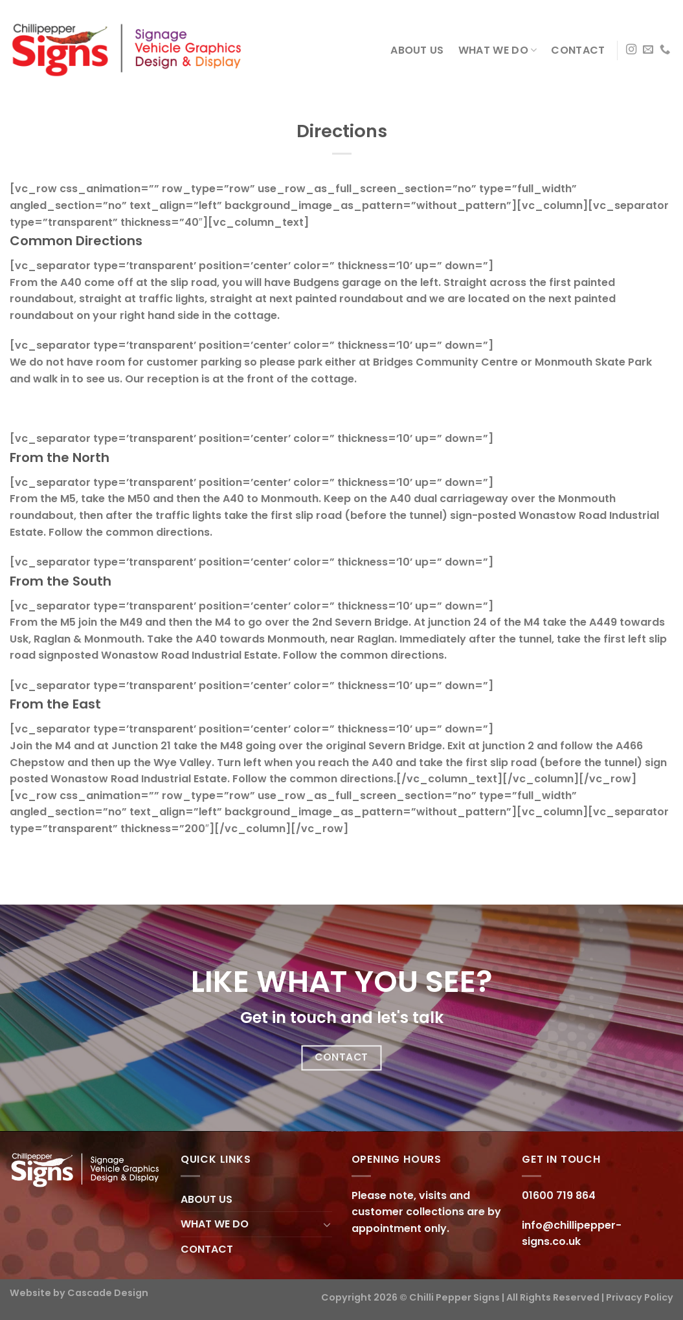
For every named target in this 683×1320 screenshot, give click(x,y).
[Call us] (665, 50)
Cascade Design (107, 1292)
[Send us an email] (648, 50)
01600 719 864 (559, 1195)
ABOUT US (417, 50)
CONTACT (578, 50)
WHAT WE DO (497, 50)
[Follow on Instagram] (631, 50)
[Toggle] (327, 1224)
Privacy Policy (639, 1297)
